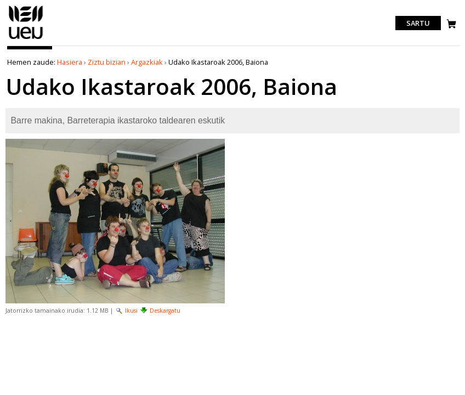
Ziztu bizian (107, 62)
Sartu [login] (418, 23)
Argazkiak (147, 62)
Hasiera (69, 62)
